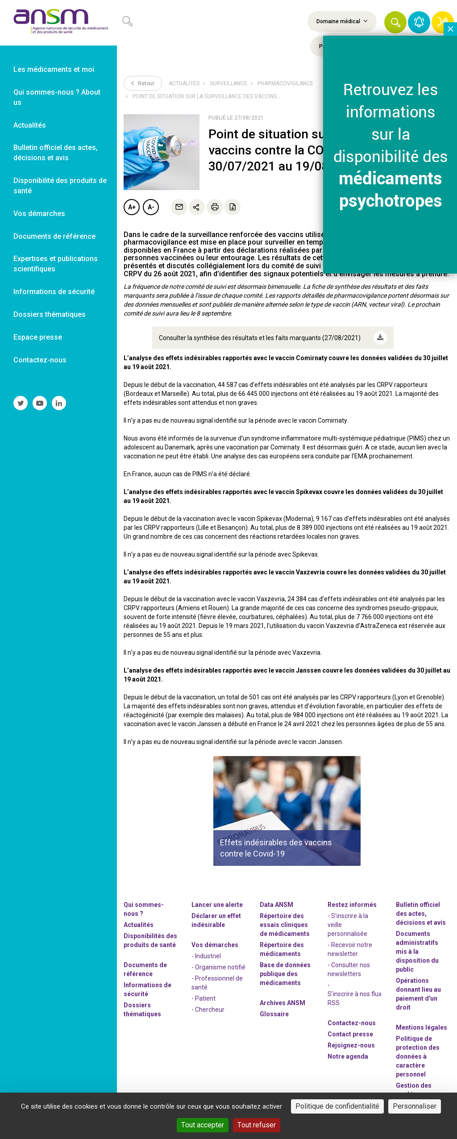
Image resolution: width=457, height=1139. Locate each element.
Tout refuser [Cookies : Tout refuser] (256, 1125)
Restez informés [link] (352, 904)
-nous (351, 1045)
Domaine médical (342, 21)
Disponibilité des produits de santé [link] (60, 185)
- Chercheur (207, 1009)
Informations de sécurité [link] (54, 291)
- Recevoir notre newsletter (350, 949)
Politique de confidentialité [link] (337, 1106)
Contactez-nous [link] (39, 360)
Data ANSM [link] (276, 904)
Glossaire (274, 1014)
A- (151, 207)
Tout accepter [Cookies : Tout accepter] (202, 1125)
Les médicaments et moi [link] (53, 69)
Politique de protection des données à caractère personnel (418, 1056)
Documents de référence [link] (54, 236)
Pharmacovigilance (285, 83)
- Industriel (206, 956)
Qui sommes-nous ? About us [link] (56, 97)
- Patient (203, 998)
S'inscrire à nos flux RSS (355, 998)
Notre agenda (348, 1056)
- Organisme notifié (218, 967)
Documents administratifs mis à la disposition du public (417, 951)
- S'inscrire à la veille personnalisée (348, 924)
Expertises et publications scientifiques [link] (55, 263)
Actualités (184, 83)
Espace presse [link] (37, 337)
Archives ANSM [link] (282, 1002)
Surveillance (228, 83)
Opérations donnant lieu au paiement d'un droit (418, 994)
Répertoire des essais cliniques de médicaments (285, 924)
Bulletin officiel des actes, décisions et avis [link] (55, 152)
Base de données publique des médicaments (285, 973)
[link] (58, 23)
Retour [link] (142, 83)
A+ (132, 207)
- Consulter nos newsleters (349, 969)
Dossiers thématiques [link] (49, 314)
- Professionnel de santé (217, 983)
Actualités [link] (29, 125)
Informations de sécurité (147, 989)
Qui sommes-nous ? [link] (144, 909)
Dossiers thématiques (142, 1010)
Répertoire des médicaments (282, 949)
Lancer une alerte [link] (217, 904)
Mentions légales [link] (421, 1027)
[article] (286, 811)
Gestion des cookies (414, 1090)
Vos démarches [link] (39, 213)
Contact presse (350, 1034)
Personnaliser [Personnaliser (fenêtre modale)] (414, 1106)
